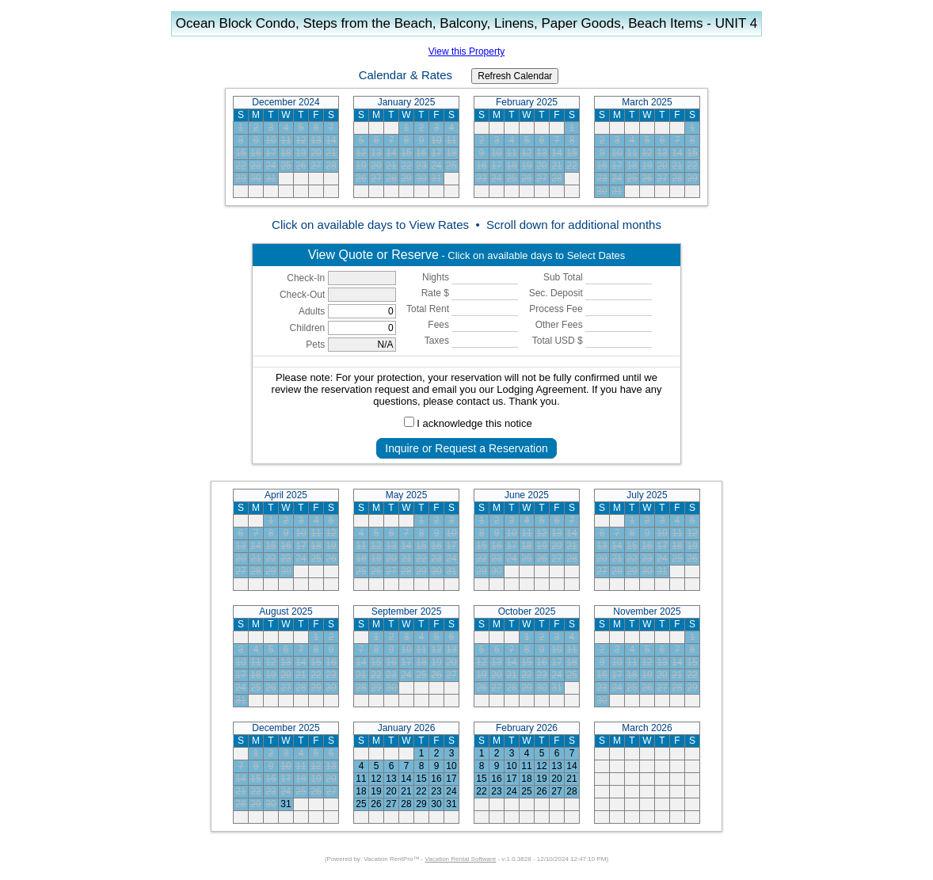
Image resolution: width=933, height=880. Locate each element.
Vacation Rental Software (461, 859)
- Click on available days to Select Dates (467, 254)
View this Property (466, 51)
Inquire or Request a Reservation (466, 448)
